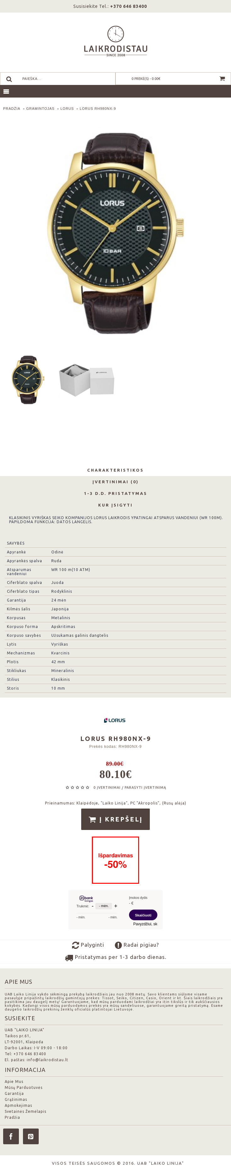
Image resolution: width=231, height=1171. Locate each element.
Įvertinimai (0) (116, 481)
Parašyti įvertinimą (145, 787)
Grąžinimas (16, 1099)
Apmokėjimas (18, 1105)
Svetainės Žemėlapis (25, 1111)
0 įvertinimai (107, 787)
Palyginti (88, 945)
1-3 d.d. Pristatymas (115, 493)
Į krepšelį (115, 819)
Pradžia (12, 1117)
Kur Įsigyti (115, 505)
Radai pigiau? (137, 945)
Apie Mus (14, 1081)
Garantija (14, 1093)
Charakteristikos (115, 470)
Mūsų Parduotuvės (23, 1087)
